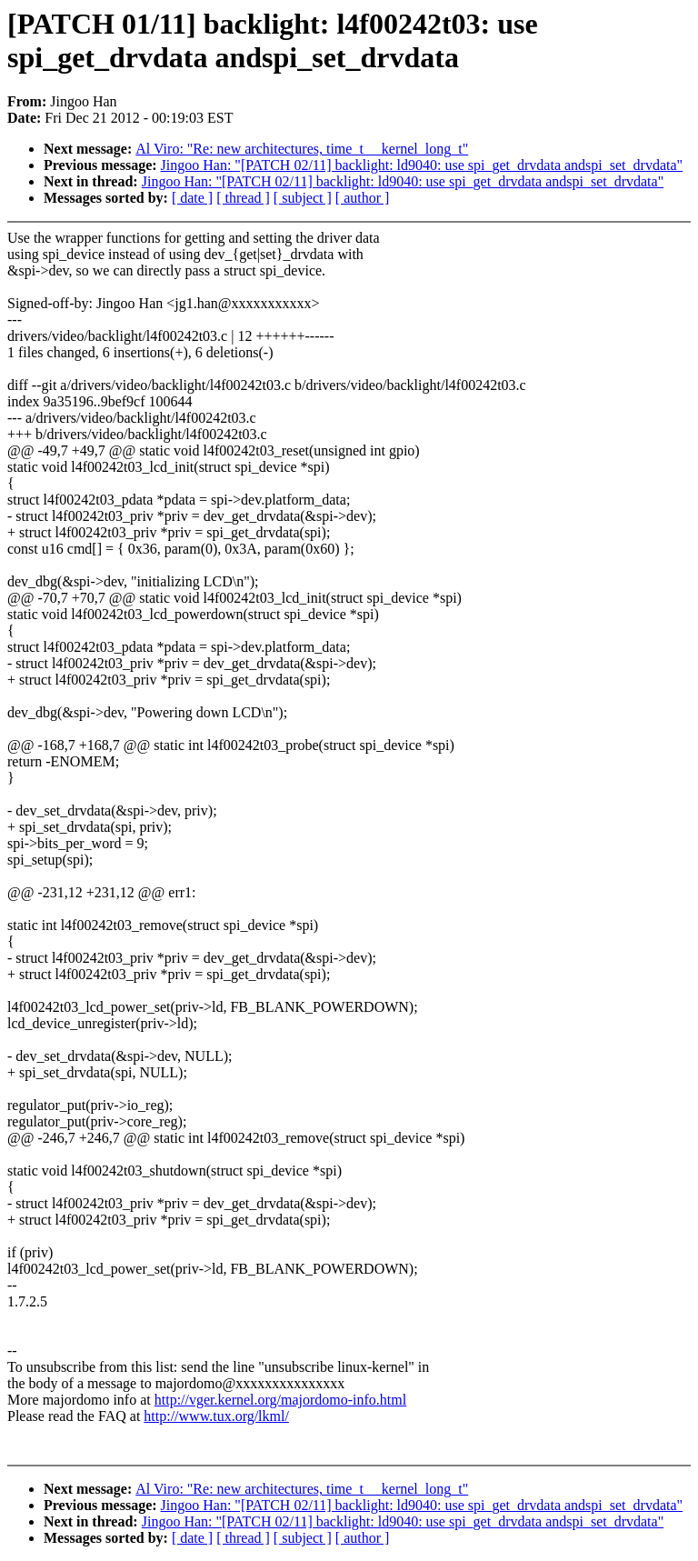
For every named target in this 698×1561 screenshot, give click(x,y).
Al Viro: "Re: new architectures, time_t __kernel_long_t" (301, 148)
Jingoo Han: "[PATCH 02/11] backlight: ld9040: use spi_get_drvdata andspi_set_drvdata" (422, 165)
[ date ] (192, 197)
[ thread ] (243, 197)
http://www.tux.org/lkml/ (216, 1416)
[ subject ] (303, 197)
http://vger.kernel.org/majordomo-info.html (280, 1399)
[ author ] (362, 197)
